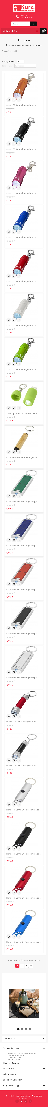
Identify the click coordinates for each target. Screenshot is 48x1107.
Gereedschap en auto (21, 45)
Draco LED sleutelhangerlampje (21, 721)
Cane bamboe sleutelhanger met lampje (26, 457)
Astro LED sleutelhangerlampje (21, 105)
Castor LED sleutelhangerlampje (21, 501)
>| (31, 966)
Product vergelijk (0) (11, 51)
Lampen (38, 45)
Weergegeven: (8, 61)
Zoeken (33, 24)
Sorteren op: (7, 66)
